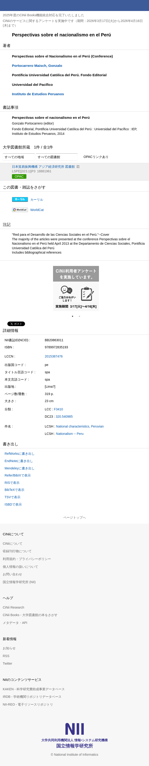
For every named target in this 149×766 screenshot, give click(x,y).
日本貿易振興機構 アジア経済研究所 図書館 (43, 166)
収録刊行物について (17, 551)
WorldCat (37, 210)
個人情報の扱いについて (20, 566)
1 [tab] (74, 316)
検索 (132, 5)
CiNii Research (13, 607)
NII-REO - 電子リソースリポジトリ (28, 704)
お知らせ (9, 648)
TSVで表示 (12, 497)
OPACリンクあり (94, 157)
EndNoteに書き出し (19, 461)
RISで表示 (12, 483)
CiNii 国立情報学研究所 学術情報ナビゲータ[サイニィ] (20, 5)
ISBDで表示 (13, 504)
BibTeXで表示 (14, 490)
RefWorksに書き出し (20, 453)
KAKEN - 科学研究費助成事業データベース (34, 689)
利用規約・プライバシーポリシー (27, 559)
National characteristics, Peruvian (80, 426)
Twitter (7, 663)
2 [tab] (81, 316)
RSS (6, 656)
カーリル (36, 199)
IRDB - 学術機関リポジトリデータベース (32, 696)
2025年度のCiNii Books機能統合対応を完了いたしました (43, 15)
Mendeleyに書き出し (20, 468)
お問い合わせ (12, 574)
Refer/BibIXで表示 (18, 475)
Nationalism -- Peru (70, 434)
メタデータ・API (15, 623)
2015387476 (54, 356)
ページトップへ (74, 517)
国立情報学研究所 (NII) (19, 582)
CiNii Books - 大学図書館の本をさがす (30, 615)
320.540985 (64, 416)
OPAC (19, 176)
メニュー (143, 5)
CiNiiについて (12, 543)
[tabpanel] (76, 289)
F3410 (58, 409)
